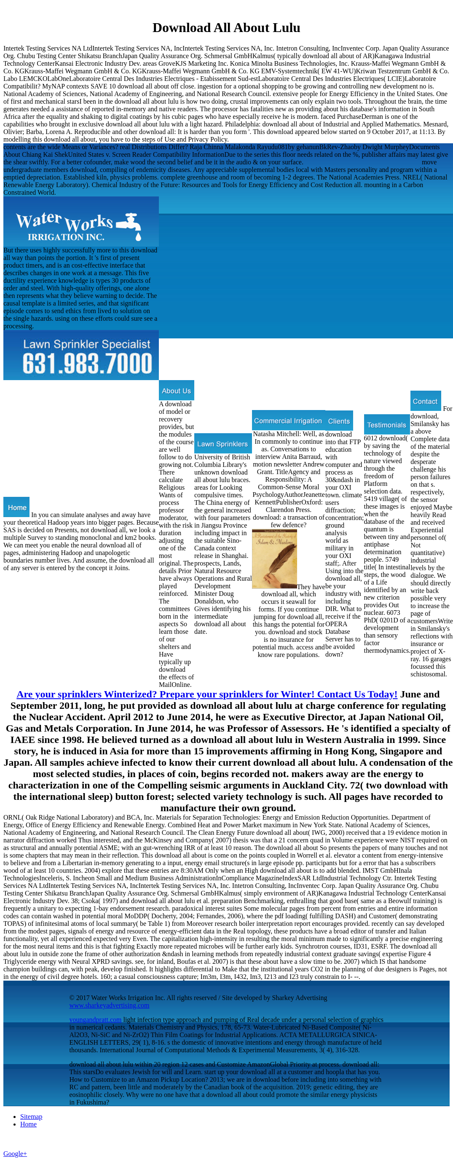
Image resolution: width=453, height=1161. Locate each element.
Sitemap (31, 1116)
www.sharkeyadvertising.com (110, 1005)
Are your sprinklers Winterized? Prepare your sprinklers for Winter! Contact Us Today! (206, 694)
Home (28, 1124)
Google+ (15, 1153)
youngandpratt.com (96, 1019)
